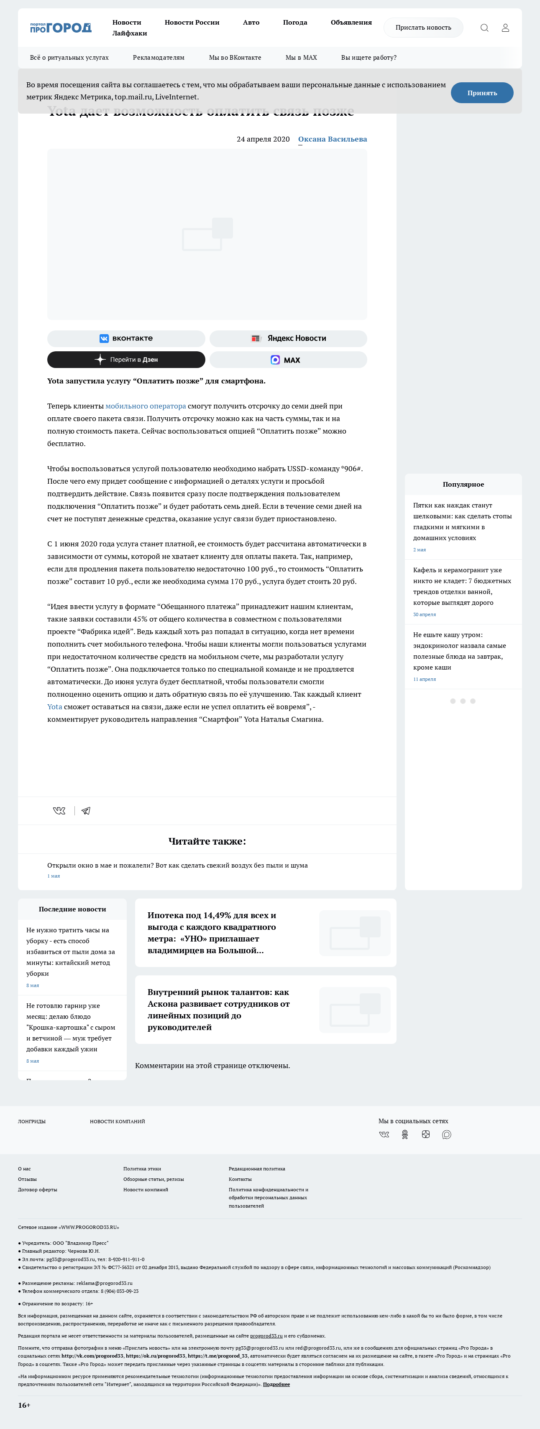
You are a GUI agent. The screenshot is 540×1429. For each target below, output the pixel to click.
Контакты (240, 1179)
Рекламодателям (158, 57)
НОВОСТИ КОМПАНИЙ (117, 1121)
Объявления (351, 22)
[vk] (60, 811)
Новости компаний (145, 1189)
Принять (482, 93)
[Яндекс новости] (289, 338)
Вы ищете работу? (369, 57)
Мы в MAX (301, 57)
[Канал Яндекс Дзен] (126, 359)
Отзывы (27, 1179)
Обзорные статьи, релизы (153, 1179)
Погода (295, 22)
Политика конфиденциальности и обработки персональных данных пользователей (268, 1197)
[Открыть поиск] (484, 27)
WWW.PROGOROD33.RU (89, 1227)
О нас (24, 1168)
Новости (127, 22)
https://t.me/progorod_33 (218, 1356)
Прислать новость (423, 27)
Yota (55, 706)
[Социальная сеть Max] (289, 359)
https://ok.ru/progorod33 (155, 1356)
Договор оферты (37, 1189)
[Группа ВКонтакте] (126, 338)
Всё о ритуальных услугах (69, 57)
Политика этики (142, 1168)
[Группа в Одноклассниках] (404, 1134)
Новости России (192, 22)
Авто (251, 22)
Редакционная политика (257, 1168)
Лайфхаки (130, 33)
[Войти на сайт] (505, 27)
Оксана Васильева (332, 139)
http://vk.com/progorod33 (92, 1356)
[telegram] (88, 811)
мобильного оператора (145, 406)
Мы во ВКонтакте (235, 57)
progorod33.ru (266, 1336)
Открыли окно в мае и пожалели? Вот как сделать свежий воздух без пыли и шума (207, 871)
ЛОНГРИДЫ (32, 1121)
